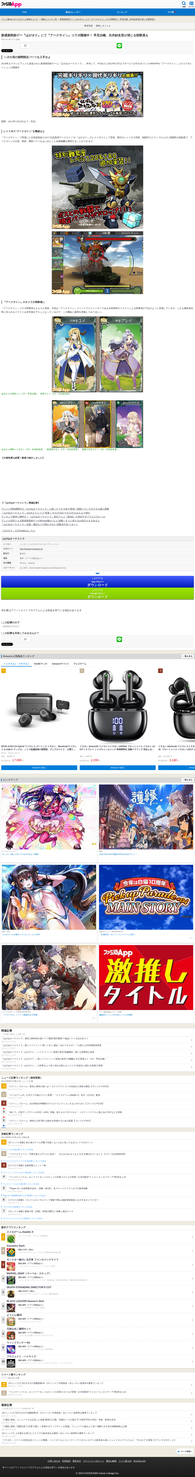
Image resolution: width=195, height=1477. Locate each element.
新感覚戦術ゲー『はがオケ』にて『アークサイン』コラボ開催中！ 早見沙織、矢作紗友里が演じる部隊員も (107, 19)
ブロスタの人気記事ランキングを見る (17, 1207)
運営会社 (77, 1461)
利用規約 (66, 1461)
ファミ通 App (11, 4)
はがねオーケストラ (11, 626)
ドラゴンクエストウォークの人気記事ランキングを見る (24, 1161)
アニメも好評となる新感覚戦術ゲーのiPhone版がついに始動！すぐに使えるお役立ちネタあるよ (50, 520)
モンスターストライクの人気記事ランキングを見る (23, 1218)
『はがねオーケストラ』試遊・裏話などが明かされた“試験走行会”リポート (39, 524)
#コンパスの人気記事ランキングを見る (18, 1150)
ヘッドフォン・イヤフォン (16, 664)
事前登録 (88, 25)
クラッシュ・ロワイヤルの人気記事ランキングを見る (23, 1172)
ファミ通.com (125, 1461)
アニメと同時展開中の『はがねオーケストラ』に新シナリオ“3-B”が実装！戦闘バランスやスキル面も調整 (55, 509)
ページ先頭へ (186, 1451)
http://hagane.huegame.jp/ (31, 549)
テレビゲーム (80, 664)
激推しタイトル (103, 25)
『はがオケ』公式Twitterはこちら (18, 530)
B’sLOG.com (140, 1461)
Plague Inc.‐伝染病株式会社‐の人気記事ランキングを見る (24, 1195)
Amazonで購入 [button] (39, 767)
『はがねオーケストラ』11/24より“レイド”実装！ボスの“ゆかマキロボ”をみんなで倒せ (45, 513)
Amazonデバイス (60, 664)
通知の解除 (111, 1461)
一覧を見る (188, 656)
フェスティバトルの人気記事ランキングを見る (21, 1184)
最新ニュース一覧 (49, 19)
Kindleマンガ (40, 664)
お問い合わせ (54, 1461)
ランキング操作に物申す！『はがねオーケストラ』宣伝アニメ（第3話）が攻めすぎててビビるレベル (53, 516)
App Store (97, 582)
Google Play (97, 594)
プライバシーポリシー (93, 1461)
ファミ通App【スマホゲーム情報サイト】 (19, 19)
